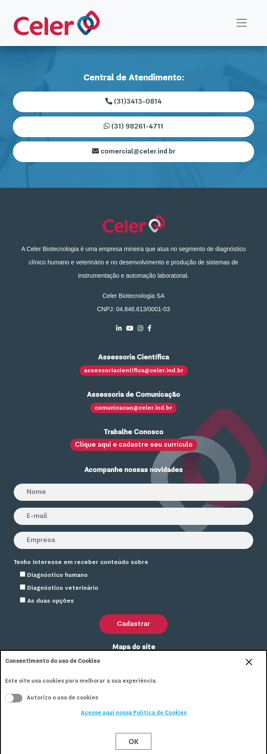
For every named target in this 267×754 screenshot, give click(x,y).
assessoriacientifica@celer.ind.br (134, 371)
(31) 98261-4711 (133, 126)
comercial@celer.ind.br (133, 151)
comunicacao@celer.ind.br (133, 408)
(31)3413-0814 (133, 101)
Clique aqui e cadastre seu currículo (134, 444)
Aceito (13, 698)
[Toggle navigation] (241, 23)
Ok (133, 741)
